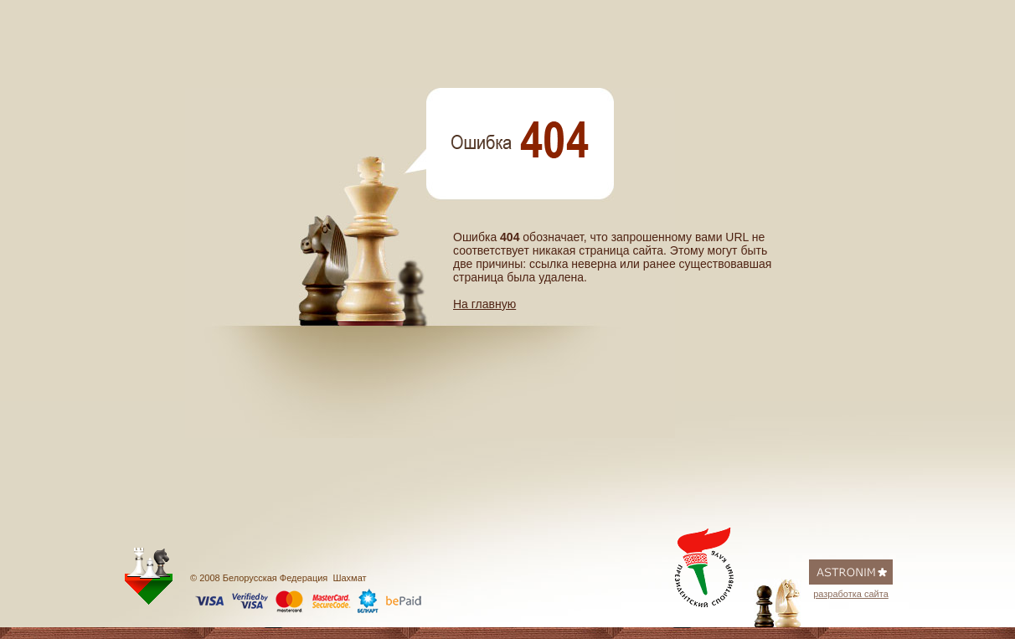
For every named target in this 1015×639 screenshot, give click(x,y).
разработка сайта (851, 594)
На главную (484, 304)
